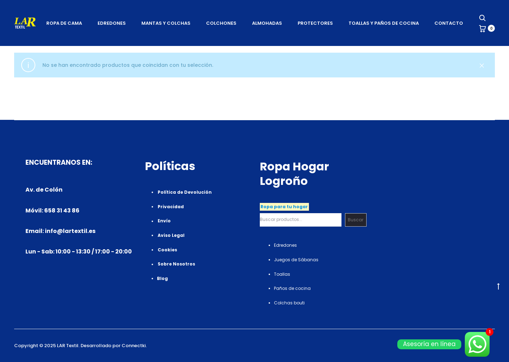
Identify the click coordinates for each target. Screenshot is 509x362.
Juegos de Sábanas (296, 260)
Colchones (221, 23)
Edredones (112, 23)
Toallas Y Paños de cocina (384, 23)
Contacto (448, 23)
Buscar (355, 220)
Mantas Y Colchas (166, 23)
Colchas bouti (289, 303)
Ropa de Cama (64, 23)
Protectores (315, 23)
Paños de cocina (292, 288)
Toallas (282, 274)
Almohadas (267, 23)
